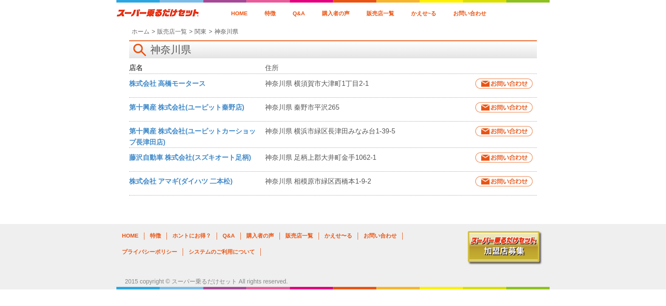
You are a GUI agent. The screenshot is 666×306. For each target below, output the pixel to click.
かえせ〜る (338, 235)
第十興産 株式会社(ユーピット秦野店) (186, 107)
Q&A (299, 13)
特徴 (270, 13)
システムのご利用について (222, 252)
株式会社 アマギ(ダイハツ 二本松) (181, 181)
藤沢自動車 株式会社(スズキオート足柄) (190, 157)
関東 (200, 31)
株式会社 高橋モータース (167, 83)
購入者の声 (336, 13)
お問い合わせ (469, 13)
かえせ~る (424, 13)
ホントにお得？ (191, 235)
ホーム (141, 31)
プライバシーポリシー (149, 252)
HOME (239, 13)
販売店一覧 (380, 13)
